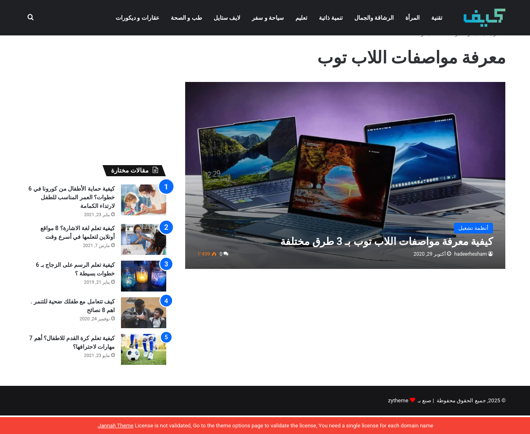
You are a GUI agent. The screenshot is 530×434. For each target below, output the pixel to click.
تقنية (436, 17)
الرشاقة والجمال (374, 17)
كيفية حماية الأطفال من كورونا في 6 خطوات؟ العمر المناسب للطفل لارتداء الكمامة (71, 216)
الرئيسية (493, 52)
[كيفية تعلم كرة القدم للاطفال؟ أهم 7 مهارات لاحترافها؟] (143, 367)
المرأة (412, 17)
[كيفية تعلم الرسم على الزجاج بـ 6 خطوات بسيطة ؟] (143, 294)
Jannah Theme (115, 425)
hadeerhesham (470, 272)
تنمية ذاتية (330, 17)
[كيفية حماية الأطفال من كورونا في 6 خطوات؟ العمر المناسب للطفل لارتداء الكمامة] (143, 218)
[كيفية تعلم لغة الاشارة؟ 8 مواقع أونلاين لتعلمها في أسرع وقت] (143, 258)
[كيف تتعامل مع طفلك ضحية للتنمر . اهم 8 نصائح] (143, 331)
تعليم (301, 17)
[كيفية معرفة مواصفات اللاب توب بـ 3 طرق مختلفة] (345, 193)
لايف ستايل (227, 17)
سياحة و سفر (268, 17)
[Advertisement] (95, 105)
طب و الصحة (186, 17)
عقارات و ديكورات (137, 17)
